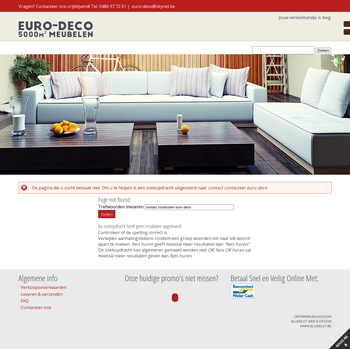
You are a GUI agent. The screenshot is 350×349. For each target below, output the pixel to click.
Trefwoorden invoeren (121, 207)
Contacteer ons (36, 307)
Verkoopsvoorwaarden (44, 287)
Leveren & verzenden (42, 294)
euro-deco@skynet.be (153, 6)
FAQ (25, 301)
